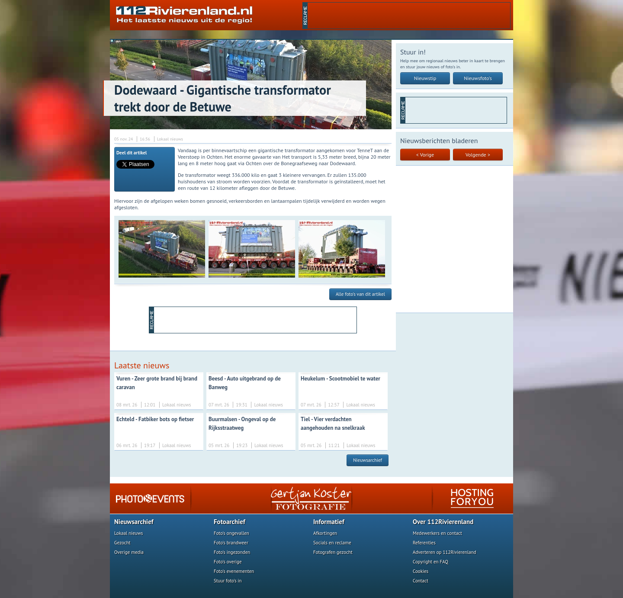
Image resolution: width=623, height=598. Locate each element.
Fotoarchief (229, 522)
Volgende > (478, 154)
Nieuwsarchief (367, 460)
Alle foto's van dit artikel (360, 294)
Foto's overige (228, 562)
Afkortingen (325, 533)
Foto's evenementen (234, 571)
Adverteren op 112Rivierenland (444, 552)
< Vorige (425, 154)
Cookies (420, 571)
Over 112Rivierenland (443, 522)
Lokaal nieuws (128, 533)
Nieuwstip (425, 78)
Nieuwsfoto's (478, 78)
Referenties (424, 543)
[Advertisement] (409, 16)
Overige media (129, 552)
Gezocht (122, 543)
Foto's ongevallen (231, 533)
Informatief (328, 522)
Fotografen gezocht (333, 552)
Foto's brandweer (231, 543)
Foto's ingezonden (232, 552)
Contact (420, 581)
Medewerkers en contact (437, 533)
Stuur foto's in (228, 581)
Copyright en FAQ (430, 562)
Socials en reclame (332, 543)
